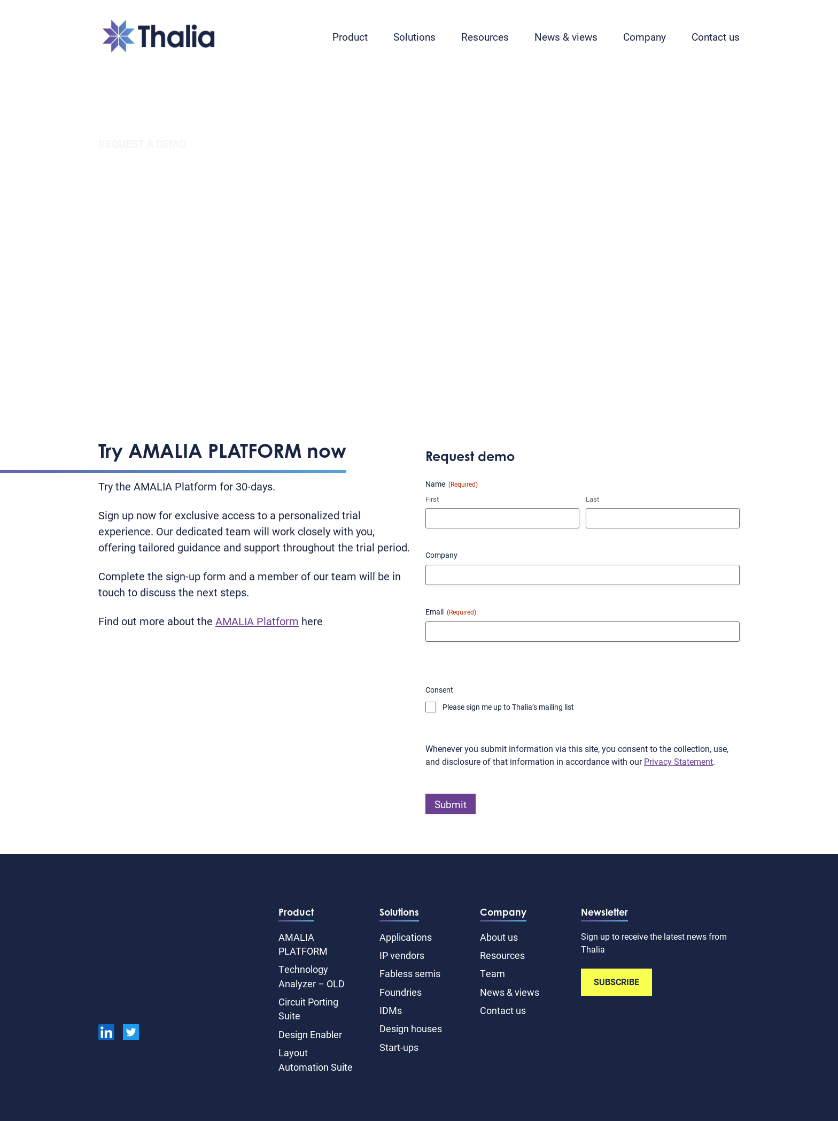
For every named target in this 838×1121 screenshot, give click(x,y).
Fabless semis (409, 973)
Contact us (716, 36)
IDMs (390, 1010)
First (432, 499)
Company (644, 36)
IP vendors (401, 955)
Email (450, 611)
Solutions (414, 36)
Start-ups (398, 1047)
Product (350, 36)
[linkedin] (106, 1033)
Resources (485, 36)
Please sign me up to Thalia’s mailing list (508, 707)
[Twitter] (131, 1033)
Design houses (410, 1028)
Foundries (400, 992)
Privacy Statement (678, 761)
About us (499, 937)
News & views (566, 36)
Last (592, 499)
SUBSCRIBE (616, 981)
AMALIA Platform (257, 621)
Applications (405, 937)
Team (492, 973)
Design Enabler (310, 1034)
